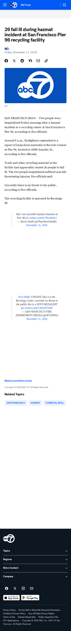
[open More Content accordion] (35, 568)
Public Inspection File (48, 617)
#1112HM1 (24, 296)
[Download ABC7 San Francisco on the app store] (11, 597)
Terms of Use (9, 617)
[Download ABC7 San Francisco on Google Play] (30, 597)
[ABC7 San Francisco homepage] (13, 5)
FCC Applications (11, 620)
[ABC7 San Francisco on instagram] (23, 588)
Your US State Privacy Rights (41, 613)
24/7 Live (26, 5)
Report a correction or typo (18, 380)
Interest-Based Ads (27, 617)
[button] (5, 4)
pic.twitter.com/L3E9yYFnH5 (37, 307)
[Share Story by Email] (38, 61)
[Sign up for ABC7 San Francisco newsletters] (31, 588)
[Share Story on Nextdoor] (30, 61)
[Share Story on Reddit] (22, 61)
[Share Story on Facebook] (6, 61)
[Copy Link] (46, 61)
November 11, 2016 (36, 225)
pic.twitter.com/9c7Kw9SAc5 (41, 217)
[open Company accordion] (35, 576)
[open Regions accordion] (35, 559)
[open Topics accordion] (35, 551)
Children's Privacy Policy (14, 613)
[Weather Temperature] (53, 4)
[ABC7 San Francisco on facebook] (6, 588)
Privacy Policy (9, 610)
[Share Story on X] (14, 61)
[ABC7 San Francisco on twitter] (14, 588)
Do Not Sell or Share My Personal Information (39, 610)
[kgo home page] (9, 538)
